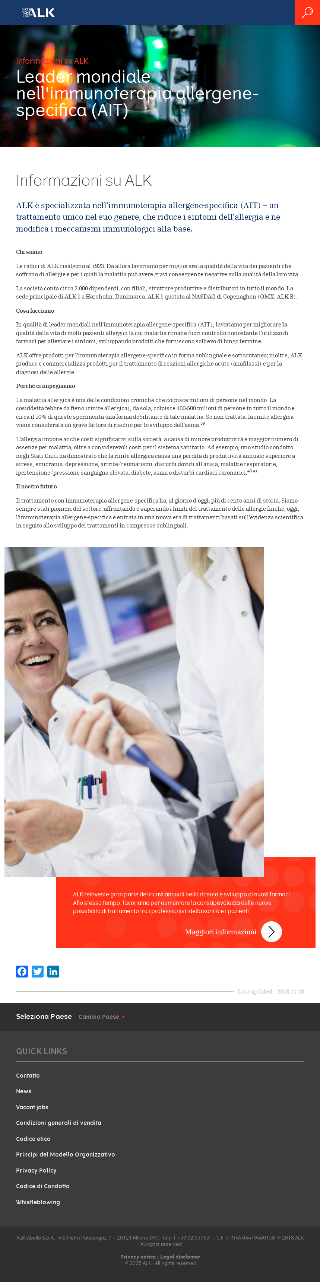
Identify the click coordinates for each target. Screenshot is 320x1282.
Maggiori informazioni (221, 932)
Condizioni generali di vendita (58, 1123)
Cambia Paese (99, 1017)
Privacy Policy (36, 1170)
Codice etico (33, 1139)
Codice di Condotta (43, 1186)
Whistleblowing (38, 1202)
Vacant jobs (32, 1107)
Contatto (28, 1075)
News (23, 1091)
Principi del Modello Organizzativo (65, 1154)
